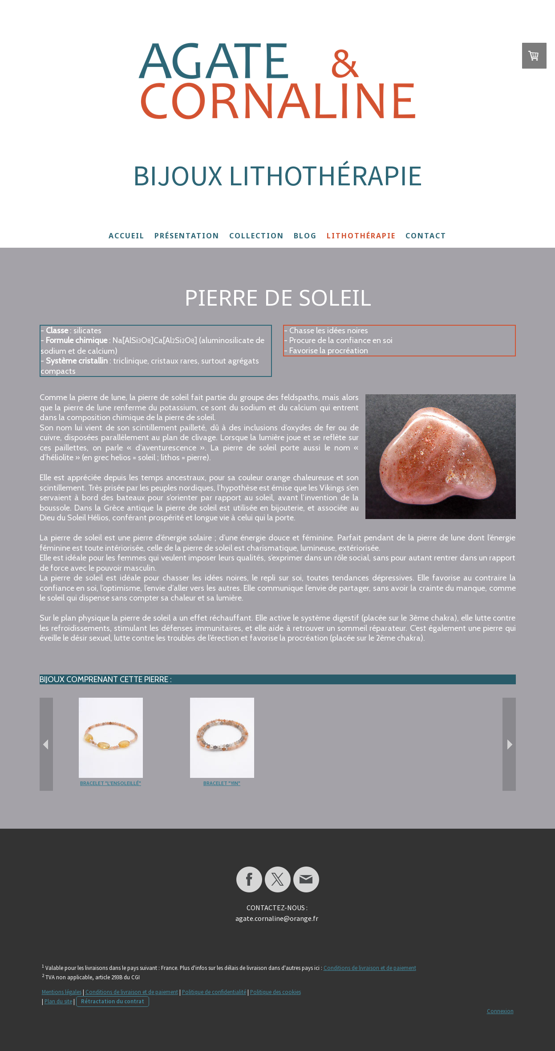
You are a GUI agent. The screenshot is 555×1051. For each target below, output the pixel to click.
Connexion (500, 1010)
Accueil (127, 236)
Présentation (186, 236)
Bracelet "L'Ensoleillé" (110, 783)
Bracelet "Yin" (221, 783)
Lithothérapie (361, 236)
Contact (425, 236)
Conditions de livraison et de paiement (370, 967)
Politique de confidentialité (214, 991)
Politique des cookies (275, 991)
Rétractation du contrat (112, 1001)
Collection (256, 236)
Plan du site (58, 1001)
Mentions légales (61, 991)
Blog (305, 236)
